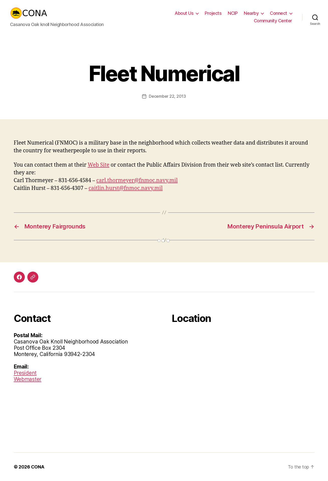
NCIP (233, 13)
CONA (37, 466)
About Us (184, 13)
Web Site (99, 165)
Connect (278, 13)
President (25, 373)
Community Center (273, 20)
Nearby (251, 13)
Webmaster (28, 379)
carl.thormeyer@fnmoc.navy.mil (137, 180)
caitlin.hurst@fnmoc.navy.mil (125, 188)
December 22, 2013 (167, 96)
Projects (213, 13)
